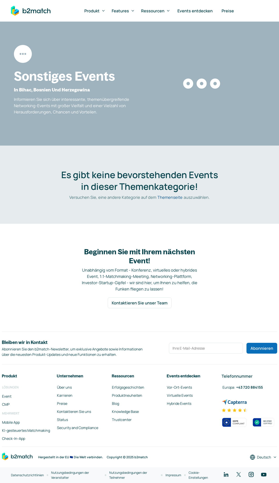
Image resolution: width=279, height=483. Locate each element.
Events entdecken (195, 10)
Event (6, 396)
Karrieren (64, 395)
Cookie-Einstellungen (198, 475)
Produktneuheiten (127, 395)
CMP (6, 404)
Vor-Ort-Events (179, 387)
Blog (115, 403)
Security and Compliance (77, 427)
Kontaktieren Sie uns (74, 411)
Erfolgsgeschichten (128, 387)
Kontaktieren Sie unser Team (140, 303)
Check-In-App (13, 438)
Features (123, 10)
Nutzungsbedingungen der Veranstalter (70, 475)
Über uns (64, 387)
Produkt (94, 10)
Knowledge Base (125, 411)
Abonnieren (262, 348)
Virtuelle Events (180, 395)
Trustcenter (122, 419)
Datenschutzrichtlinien (27, 475)
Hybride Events (179, 403)
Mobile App (11, 422)
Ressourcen (155, 10)
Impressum (173, 475)
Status (62, 419)
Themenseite (170, 197)
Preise (228, 10)
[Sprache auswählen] (263, 457)
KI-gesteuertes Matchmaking (26, 430)
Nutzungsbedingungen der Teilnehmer (128, 475)
